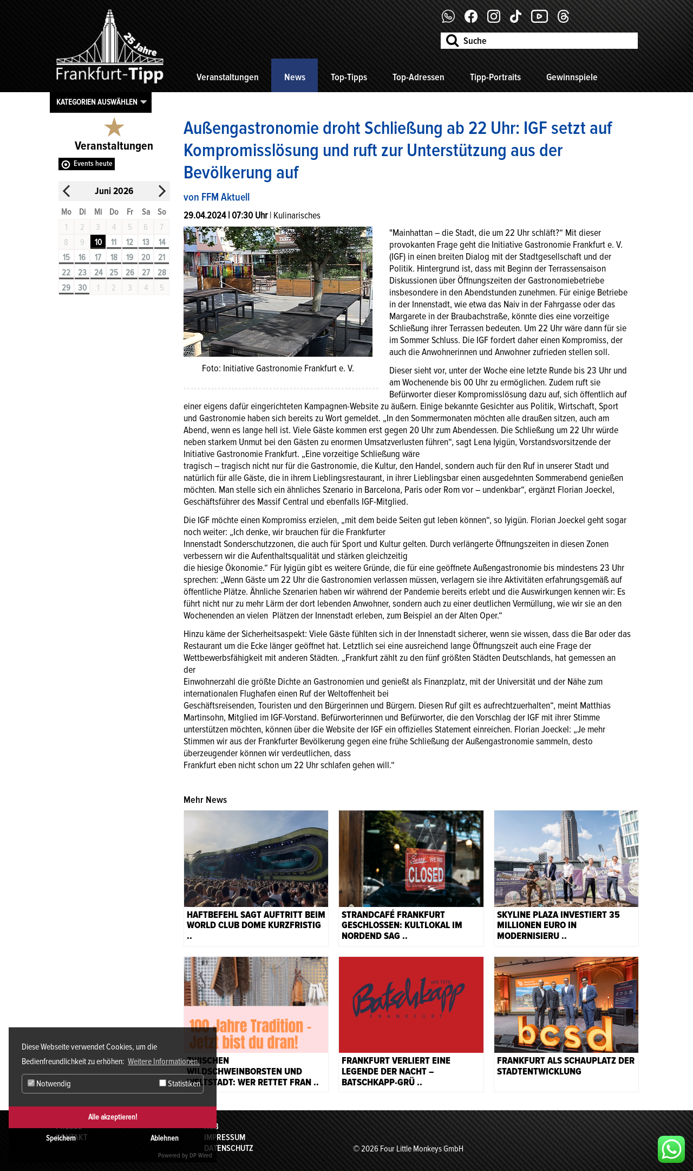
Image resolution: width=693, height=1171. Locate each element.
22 (66, 272)
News (294, 77)
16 (82, 257)
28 (162, 272)
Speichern (61, 1138)
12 (129, 242)
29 (66, 287)
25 (113, 272)
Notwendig (49, 1083)
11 (113, 242)
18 (113, 257)
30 (82, 287)
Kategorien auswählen (97, 102)
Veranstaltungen (228, 77)
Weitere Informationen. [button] (164, 1061)
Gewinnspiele (572, 77)
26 (130, 272)
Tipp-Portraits (495, 77)
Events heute (93, 163)
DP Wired (200, 1155)
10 (98, 242)
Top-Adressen (418, 77)
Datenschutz (228, 1148)
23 (82, 272)
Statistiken (179, 1083)
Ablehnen (165, 1138)
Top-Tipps (349, 77)
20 (145, 257)
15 (66, 257)
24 (98, 272)
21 (161, 257)
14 (162, 242)
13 (145, 242)
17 (98, 257)
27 (146, 272)
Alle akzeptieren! (112, 1117)
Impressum (224, 1137)
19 (129, 257)
